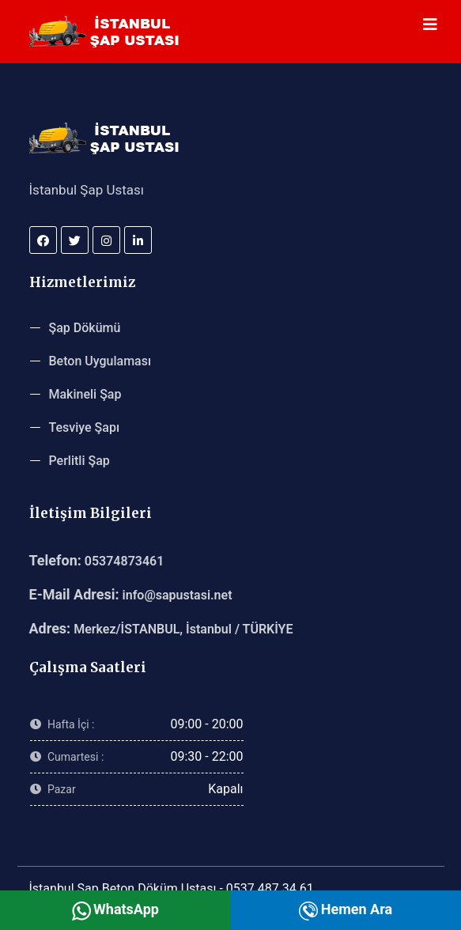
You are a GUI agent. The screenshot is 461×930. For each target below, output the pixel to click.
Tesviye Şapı (84, 427)
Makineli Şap (85, 394)
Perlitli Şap (79, 460)
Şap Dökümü (85, 327)
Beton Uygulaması (100, 361)
